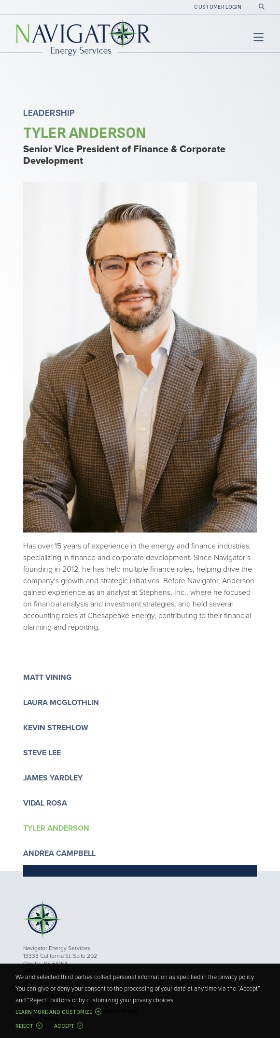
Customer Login (217, 7)
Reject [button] (24, 1026)
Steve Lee (42, 752)
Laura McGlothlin (61, 702)
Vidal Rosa (45, 802)
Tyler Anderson (56, 828)
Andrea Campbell (59, 853)
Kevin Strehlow (55, 727)
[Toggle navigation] (257, 37)
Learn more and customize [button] (53, 1012)
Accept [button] (64, 1026)
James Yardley (53, 777)
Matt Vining (47, 677)
